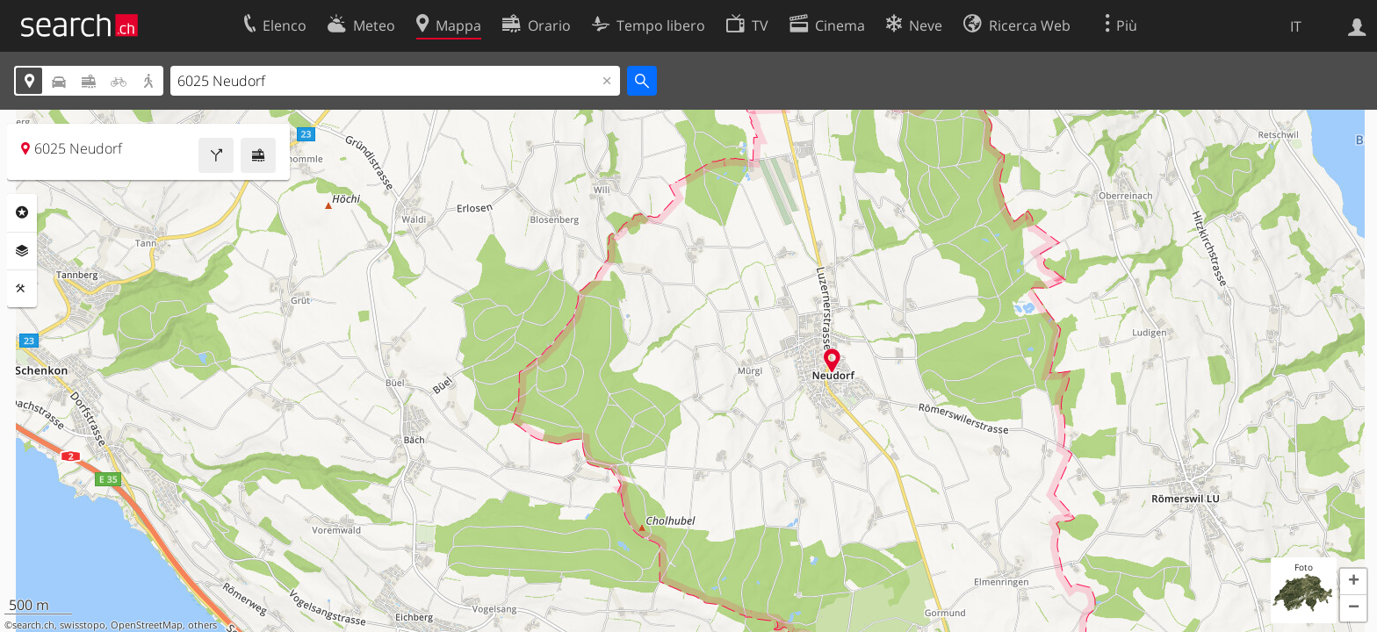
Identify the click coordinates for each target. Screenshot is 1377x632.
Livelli (22, 251)
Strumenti (22, 288)
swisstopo (82, 625)
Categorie (22, 212)
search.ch (33, 625)
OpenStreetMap (147, 625)
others (202, 625)
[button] (1353, 582)
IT (1295, 26)
